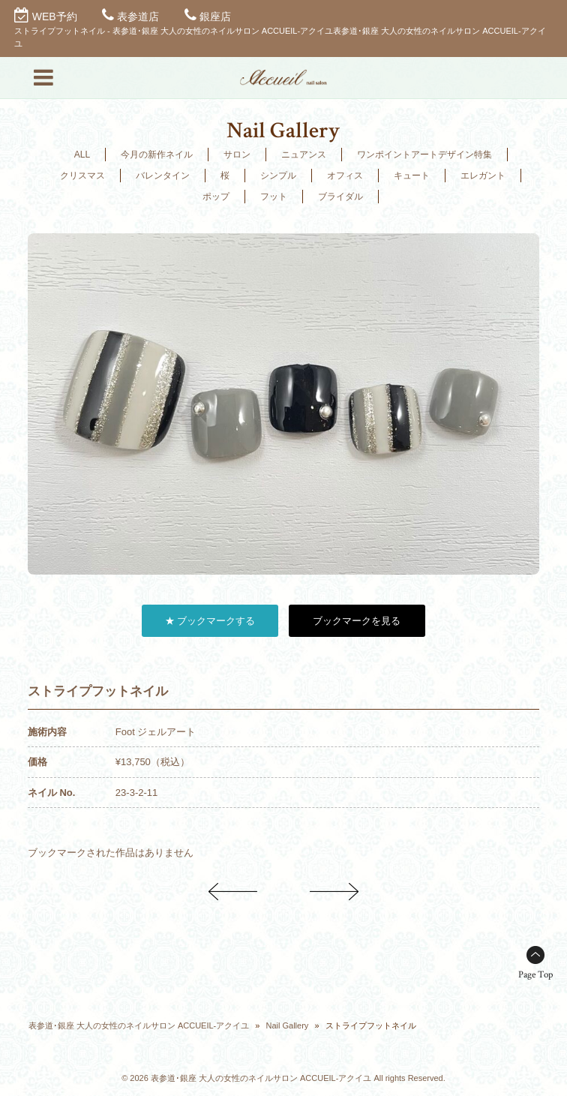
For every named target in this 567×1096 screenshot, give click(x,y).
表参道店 (138, 17)
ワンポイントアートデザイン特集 (424, 154)
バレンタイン (163, 175)
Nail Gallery (287, 1025)
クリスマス (82, 175)
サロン (237, 154)
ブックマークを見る (356, 620)
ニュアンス (303, 154)
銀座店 (215, 17)
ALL (82, 154)
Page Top (535, 974)
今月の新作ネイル (157, 154)
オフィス (345, 175)
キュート (412, 175)
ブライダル (340, 196)
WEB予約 (54, 17)
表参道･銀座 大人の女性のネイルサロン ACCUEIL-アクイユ (138, 1025)
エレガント (483, 175)
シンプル (278, 175)
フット (273, 196)
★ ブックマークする (210, 620)
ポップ (216, 196)
